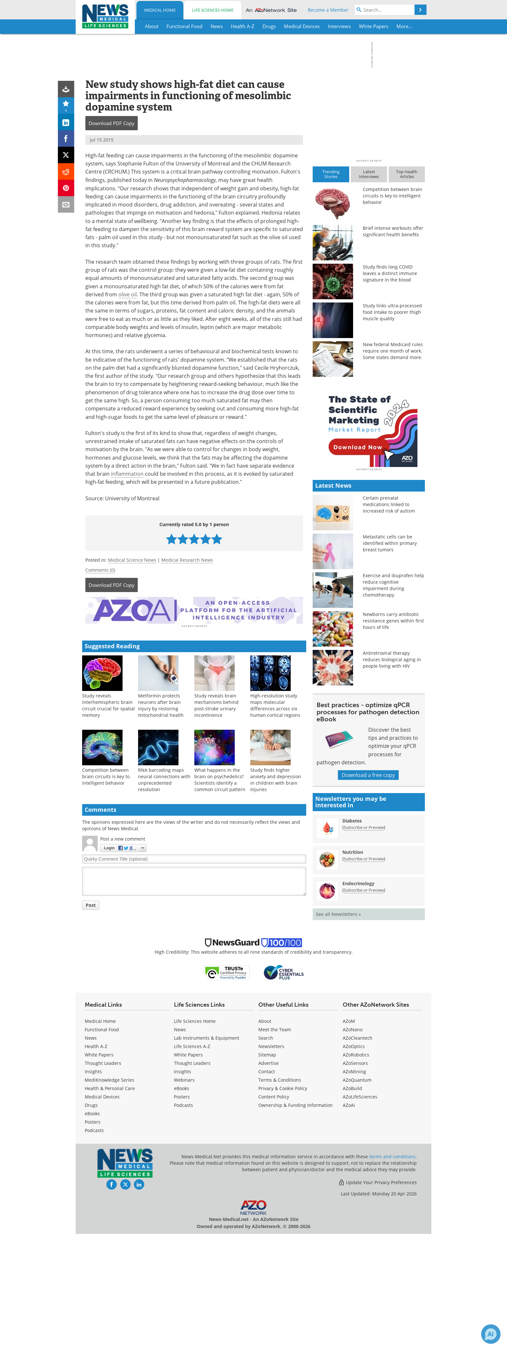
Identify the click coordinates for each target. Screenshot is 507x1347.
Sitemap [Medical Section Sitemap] (267, 1168)
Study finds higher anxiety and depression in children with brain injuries (275, 778)
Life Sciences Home (212, 10)
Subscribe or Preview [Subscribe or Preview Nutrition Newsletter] (364, 972)
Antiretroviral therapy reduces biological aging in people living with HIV (392, 772)
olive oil (127, 294)
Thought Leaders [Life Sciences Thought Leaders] (192, 1176)
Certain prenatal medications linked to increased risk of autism (389, 617)
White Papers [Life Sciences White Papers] (188, 1168)
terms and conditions (392, 1270)
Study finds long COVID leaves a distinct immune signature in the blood (390, 273)
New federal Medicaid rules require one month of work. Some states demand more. (393, 350)
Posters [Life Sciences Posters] (182, 1210)
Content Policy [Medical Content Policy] (273, 1210)
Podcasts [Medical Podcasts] (94, 1243)
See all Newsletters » (338, 1027)
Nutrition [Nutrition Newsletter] (352, 965)
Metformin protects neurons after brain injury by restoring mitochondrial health (161, 704)
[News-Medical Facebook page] (111, 1297)
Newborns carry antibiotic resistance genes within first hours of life (393, 733)
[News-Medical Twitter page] (125, 1297)
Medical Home (160, 10)
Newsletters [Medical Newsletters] (271, 1159)
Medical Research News (187, 560)
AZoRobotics (356, 1168)
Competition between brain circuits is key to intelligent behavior (106, 775)
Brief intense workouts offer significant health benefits (393, 231)
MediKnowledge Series (109, 1193)
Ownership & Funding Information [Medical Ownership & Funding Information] (295, 1218)
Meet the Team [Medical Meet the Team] (274, 1143)
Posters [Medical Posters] (93, 1235)
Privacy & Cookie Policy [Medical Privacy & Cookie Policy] (282, 1201)
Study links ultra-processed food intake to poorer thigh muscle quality (392, 312)
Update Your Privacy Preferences (377, 1295)
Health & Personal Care (110, 1201)
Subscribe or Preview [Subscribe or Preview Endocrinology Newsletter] (364, 1003)
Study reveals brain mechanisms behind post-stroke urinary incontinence (216, 704)
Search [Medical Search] (265, 1151)
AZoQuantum (357, 1193)
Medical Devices (102, 1210)
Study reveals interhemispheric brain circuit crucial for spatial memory (108, 704)
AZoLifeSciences (360, 1210)
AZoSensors (355, 1176)
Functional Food (102, 1143)
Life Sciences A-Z (192, 1159)
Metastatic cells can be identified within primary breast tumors (390, 656)
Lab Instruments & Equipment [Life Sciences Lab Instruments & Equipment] (206, 1151)
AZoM (349, 1134)
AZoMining (354, 1185)
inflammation (127, 473)
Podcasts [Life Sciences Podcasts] (183, 1218)
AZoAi (349, 1218)
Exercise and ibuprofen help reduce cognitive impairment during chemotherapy (393, 698)
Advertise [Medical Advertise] (268, 1176)
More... (404, 26)
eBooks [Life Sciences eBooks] (181, 1201)
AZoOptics (354, 1159)
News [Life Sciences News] (180, 1143)
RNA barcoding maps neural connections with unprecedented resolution (164, 778)
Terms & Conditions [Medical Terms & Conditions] (279, 1193)
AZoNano (352, 1143)
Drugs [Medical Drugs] (91, 1218)
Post (91, 904)
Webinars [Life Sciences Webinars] (184, 1193)
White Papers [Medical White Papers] (99, 1168)
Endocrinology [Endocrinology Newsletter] (358, 996)
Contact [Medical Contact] (266, 1185)
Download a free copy (368, 888)
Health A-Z (96, 1159)
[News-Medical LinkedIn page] (139, 1297)
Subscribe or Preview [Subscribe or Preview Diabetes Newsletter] (364, 940)
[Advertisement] (194, 610)
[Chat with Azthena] (491, 1334)
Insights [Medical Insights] (93, 1185)
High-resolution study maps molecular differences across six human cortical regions (275, 704)
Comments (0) (100, 570)
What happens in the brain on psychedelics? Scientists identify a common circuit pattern (219, 778)
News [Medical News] (91, 1151)
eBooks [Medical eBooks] (92, 1227)
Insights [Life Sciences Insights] (182, 1185)
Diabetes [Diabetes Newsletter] (352, 934)
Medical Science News (132, 560)
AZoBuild (352, 1201)
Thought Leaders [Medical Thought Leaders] (103, 1176)
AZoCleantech (357, 1151)
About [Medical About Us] (264, 1134)
